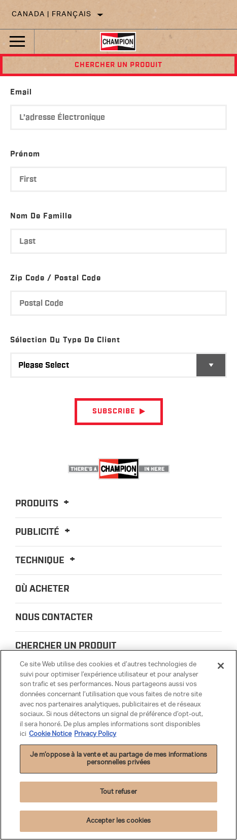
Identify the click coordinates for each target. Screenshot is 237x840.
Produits (43, 503)
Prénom (25, 154)
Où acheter (42, 589)
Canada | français (52, 14)
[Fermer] (221, 666)
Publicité (44, 532)
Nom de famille (41, 216)
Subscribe (113, 411)
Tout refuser (118, 792)
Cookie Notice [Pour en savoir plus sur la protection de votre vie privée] (50, 734)
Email (21, 92)
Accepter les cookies (118, 821)
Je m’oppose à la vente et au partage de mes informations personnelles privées (118, 759)
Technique (46, 560)
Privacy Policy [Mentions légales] (95, 734)
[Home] (118, 41)
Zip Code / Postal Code (55, 278)
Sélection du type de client (65, 340)
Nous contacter (54, 617)
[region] (118, 745)
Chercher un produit (118, 65)
